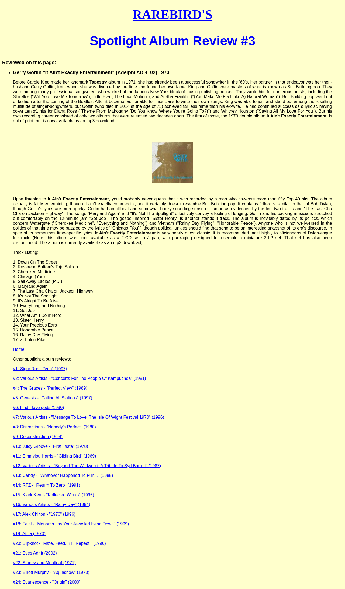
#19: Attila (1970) (29, 533)
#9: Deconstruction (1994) (38, 436)
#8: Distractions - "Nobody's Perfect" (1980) (54, 427)
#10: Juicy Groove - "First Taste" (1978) (50, 446)
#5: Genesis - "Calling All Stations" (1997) (52, 398)
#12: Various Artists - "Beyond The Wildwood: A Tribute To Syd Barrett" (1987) (87, 465)
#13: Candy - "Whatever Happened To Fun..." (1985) (63, 475)
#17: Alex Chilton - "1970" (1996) (44, 514)
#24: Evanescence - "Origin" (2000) (47, 582)
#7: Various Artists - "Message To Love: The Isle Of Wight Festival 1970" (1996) (88, 417)
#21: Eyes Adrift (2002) (35, 553)
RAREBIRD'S (172, 14)
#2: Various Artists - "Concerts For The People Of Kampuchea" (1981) (79, 378)
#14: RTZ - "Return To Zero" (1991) (46, 485)
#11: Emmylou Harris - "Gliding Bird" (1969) (54, 456)
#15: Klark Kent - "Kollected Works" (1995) (53, 495)
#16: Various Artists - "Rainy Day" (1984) (51, 504)
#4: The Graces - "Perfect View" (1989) (50, 388)
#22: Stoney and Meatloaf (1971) (44, 562)
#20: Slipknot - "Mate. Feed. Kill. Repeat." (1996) (59, 543)
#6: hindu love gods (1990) (38, 407)
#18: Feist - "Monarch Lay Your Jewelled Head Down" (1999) (71, 524)
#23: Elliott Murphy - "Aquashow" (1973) (51, 572)
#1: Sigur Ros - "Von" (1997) (40, 368)
